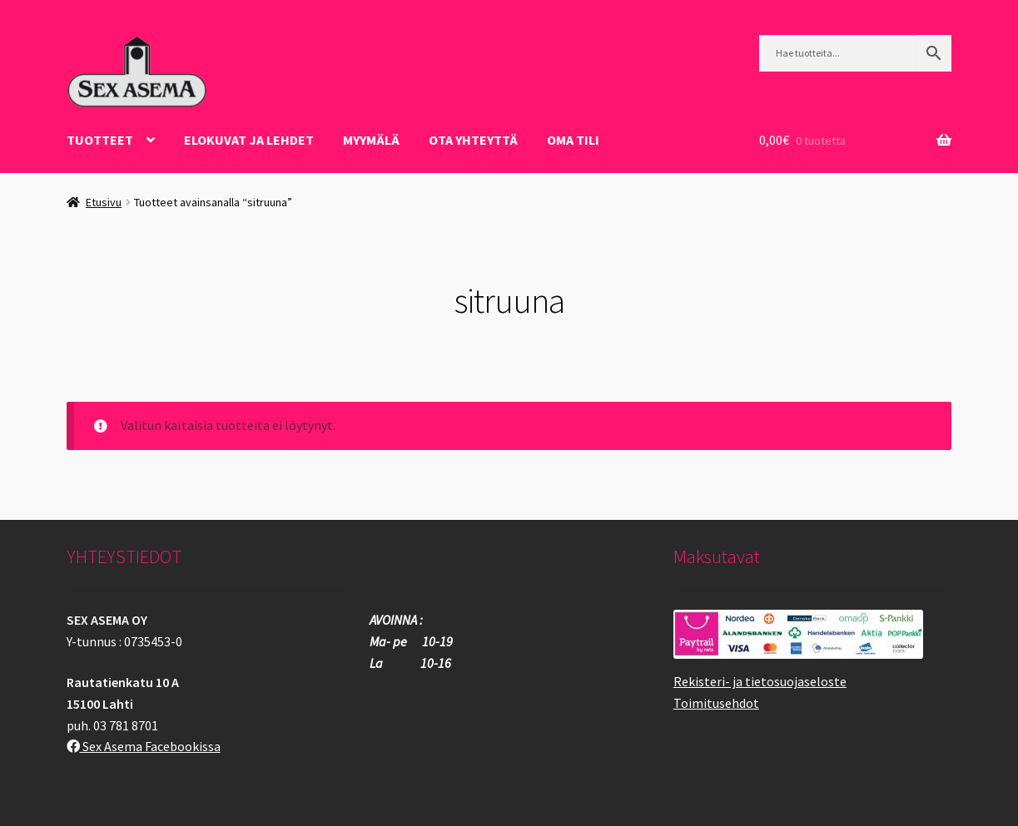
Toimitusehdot (716, 703)
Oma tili (573, 139)
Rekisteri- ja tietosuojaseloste (760, 681)
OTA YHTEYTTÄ (473, 139)
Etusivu (104, 202)
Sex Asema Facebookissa (144, 746)
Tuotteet (100, 139)
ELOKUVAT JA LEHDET (249, 139)
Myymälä (371, 139)
